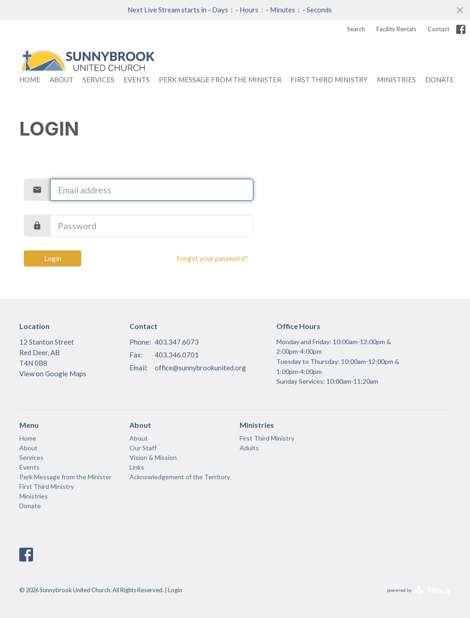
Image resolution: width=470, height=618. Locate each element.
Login (53, 258)
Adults (249, 448)
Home (29, 79)
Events (136, 79)
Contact (438, 29)
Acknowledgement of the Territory (179, 477)
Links (136, 467)
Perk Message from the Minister (220, 79)
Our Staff (143, 448)
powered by (419, 590)
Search (356, 29)
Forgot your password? (212, 258)
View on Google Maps (52, 373)
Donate (439, 79)
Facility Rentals (396, 29)
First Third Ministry (329, 79)
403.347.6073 (177, 342)
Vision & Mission (153, 457)
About (61, 79)
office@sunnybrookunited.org (200, 367)
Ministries (396, 79)
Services (98, 79)
